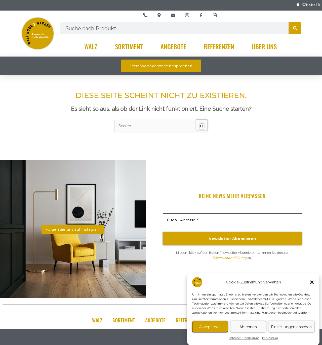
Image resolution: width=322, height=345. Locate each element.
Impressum (270, 340)
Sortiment (129, 46)
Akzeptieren (210, 329)
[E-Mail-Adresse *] (232, 220)
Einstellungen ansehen (291, 329)
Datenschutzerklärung (244, 340)
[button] (311, 284)
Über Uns (264, 46)
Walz (90, 46)
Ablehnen (248, 329)
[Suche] (295, 28)
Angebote (173, 46)
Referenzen (219, 46)
